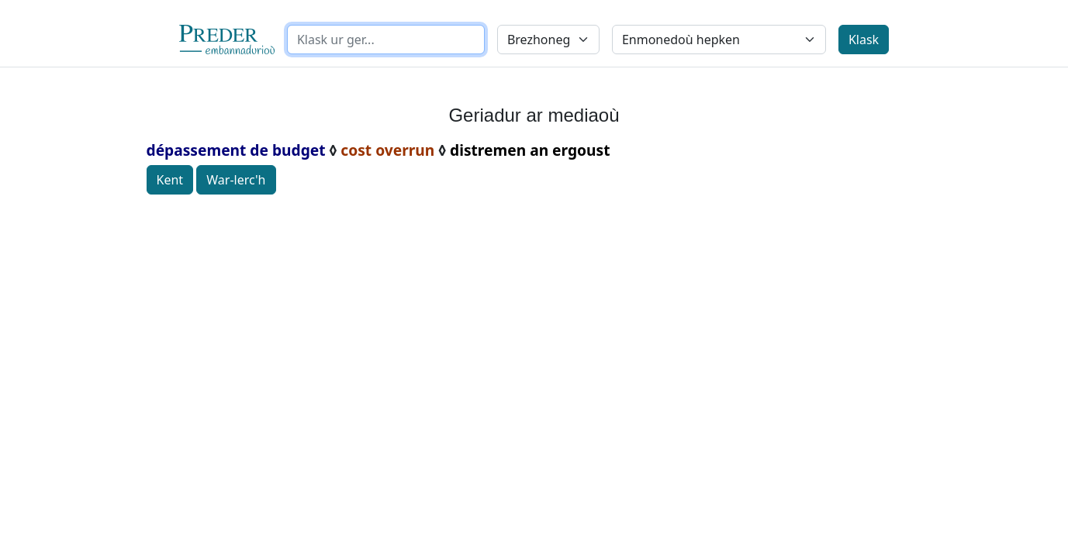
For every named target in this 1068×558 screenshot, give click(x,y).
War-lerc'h (235, 179)
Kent (170, 179)
